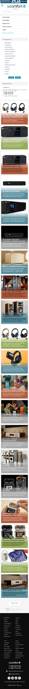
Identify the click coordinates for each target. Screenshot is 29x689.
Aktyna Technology (10, 64)
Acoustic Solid (9, 53)
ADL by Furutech (9, 58)
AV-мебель (17, 625)
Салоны (5, 619)
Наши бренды (7, 655)
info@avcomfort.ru (15, 674)
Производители (18, 635)
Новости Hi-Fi (7, 648)
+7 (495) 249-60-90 (8, 92)
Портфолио (6, 627)
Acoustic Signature (10, 51)
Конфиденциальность (20, 655)
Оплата (17, 640)
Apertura (7, 69)
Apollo (7, 71)
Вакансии (6, 630)
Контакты (6, 634)
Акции (4, 30)
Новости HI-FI (6, 23)
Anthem (7, 67)
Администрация (18, 652)
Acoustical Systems (10, 56)
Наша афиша (6, 17)
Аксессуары (18, 629)
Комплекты (17, 627)
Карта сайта (18, 657)
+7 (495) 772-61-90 (8, 94)
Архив (16, 650)
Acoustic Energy (9, 49)
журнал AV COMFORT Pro (16, 7)
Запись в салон (7, 625)
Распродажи (18, 633)
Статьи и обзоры (6, 26)
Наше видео (5, 20)
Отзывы (6, 628)
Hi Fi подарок (7, 646)
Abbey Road (8, 42)
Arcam (6, 73)
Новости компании (8, 650)
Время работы (7, 636)
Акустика (17, 618)
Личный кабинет (19, 654)
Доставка (17, 642)
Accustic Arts (8, 47)
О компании (6, 617)
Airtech (7, 62)
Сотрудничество (7, 632)
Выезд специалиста (19, 644)
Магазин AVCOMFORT (8, 33)
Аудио (16, 619)
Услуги (16, 646)
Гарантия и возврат (19, 648)
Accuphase (7, 45)
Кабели (17, 621)
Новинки (6, 644)
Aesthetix (7, 60)
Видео (16, 623)
